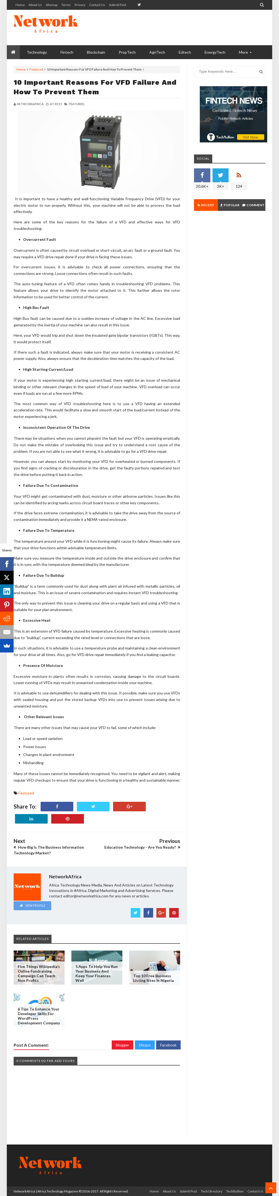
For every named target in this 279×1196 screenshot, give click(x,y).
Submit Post (117, 5)
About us (35, 5)
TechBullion (235, 1191)
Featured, (77, 104)
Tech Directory (211, 1191)
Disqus (145, 1045)
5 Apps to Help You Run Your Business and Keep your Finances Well (96, 973)
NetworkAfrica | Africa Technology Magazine (46, 1191)
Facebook (168, 1045)
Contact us (97, 5)
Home (20, 5)
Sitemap (51, 5)
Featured (36, 69)
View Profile (32, 905)
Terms (66, 5)
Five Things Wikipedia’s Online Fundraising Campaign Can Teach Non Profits (39, 973)
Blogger (122, 1045)
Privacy (80, 5)
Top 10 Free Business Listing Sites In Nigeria (153, 978)
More (243, 52)
